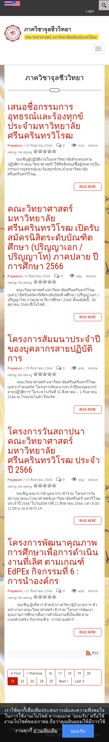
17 (60, 673)
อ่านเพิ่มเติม (45, 730)
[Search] (104, 5)
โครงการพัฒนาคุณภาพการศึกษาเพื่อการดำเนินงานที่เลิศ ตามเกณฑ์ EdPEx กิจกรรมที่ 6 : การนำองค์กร (53, 562)
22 (22, 681)
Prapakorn (15, 145)
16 (50, 673)
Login (90, 11)
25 (51, 681)
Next (62, 681)
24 (41, 681)
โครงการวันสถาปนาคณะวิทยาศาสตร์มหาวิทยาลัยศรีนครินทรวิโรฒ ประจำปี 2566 (54, 450)
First (17, 673)
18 (69, 673)
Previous (35, 673)
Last (78, 681)
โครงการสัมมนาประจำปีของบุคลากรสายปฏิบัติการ (54, 348)
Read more (87, 187)
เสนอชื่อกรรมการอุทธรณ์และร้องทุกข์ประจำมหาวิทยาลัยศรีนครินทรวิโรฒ (45, 121)
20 (88, 673)
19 (79, 673)
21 (13, 681)
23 (32, 681)
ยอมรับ (78, 731)
